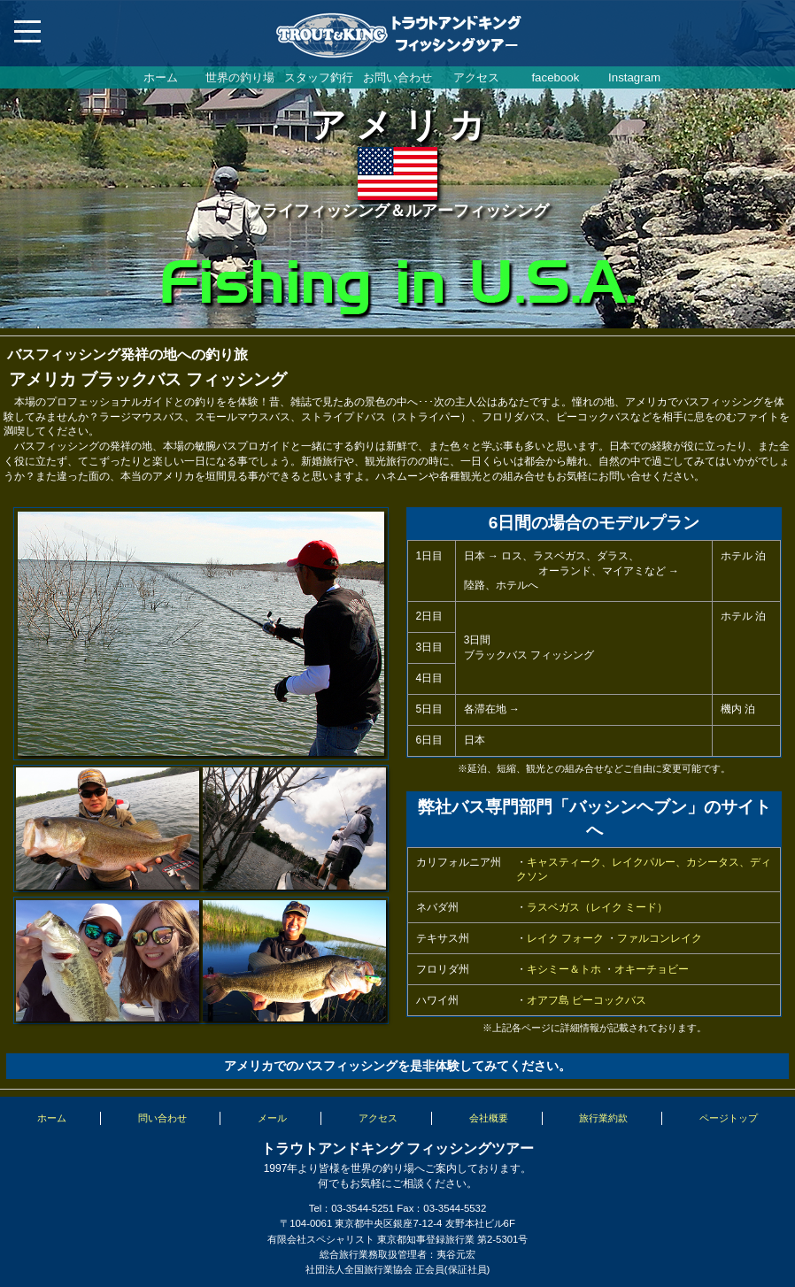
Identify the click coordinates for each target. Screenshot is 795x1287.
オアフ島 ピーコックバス (586, 1000)
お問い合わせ (397, 77)
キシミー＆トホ (564, 969)
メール (272, 1118)
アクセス (476, 77)
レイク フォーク (565, 938)
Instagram (634, 77)
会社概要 (488, 1118)
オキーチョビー (651, 969)
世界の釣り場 (239, 77)
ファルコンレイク (659, 938)
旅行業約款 (603, 1118)
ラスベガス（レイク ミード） (597, 907)
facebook (555, 77)
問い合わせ (162, 1118)
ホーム (160, 77)
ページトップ (728, 1118)
